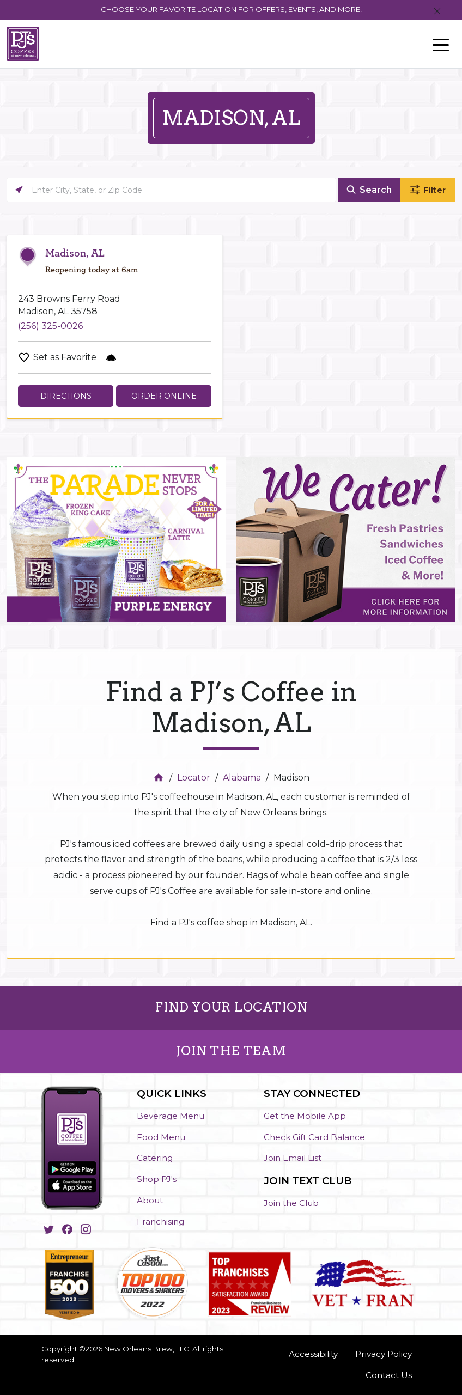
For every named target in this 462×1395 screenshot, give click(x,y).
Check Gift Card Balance (314, 1137)
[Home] (160, 777)
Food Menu (161, 1137)
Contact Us (389, 1375)
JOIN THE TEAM (231, 1050)
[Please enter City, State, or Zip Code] (171, 190)
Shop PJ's (157, 1179)
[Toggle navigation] (440, 44)
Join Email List (292, 1158)
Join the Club (291, 1203)
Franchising (160, 1221)
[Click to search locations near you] (19, 190)
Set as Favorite (64, 357)
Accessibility (313, 1354)
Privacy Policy (383, 1354)
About (150, 1200)
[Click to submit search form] (369, 190)
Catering (155, 1158)
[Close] (437, 11)
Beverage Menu (170, 1116)
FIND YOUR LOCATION (231, 1007)
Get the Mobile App (305, 1116)
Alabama (242, 777)
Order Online (164, 396)
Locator (193, 777)
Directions (66, 396)
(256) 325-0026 (50, 326)
